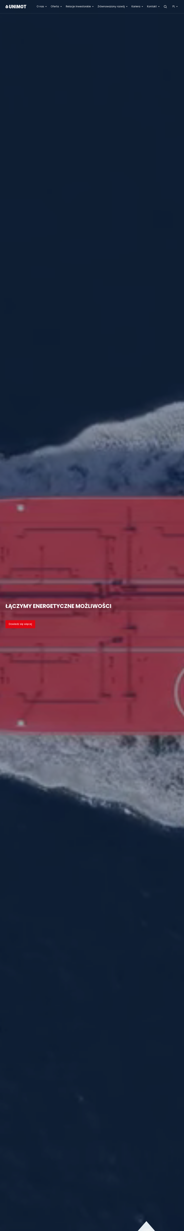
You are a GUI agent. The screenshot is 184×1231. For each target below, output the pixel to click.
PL (175, 6)
